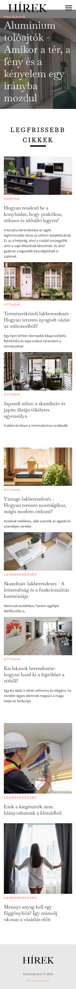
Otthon (12, 304)
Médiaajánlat (38, 981)
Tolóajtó (15, 17)
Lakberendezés (20, 574)
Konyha (12, 199)
